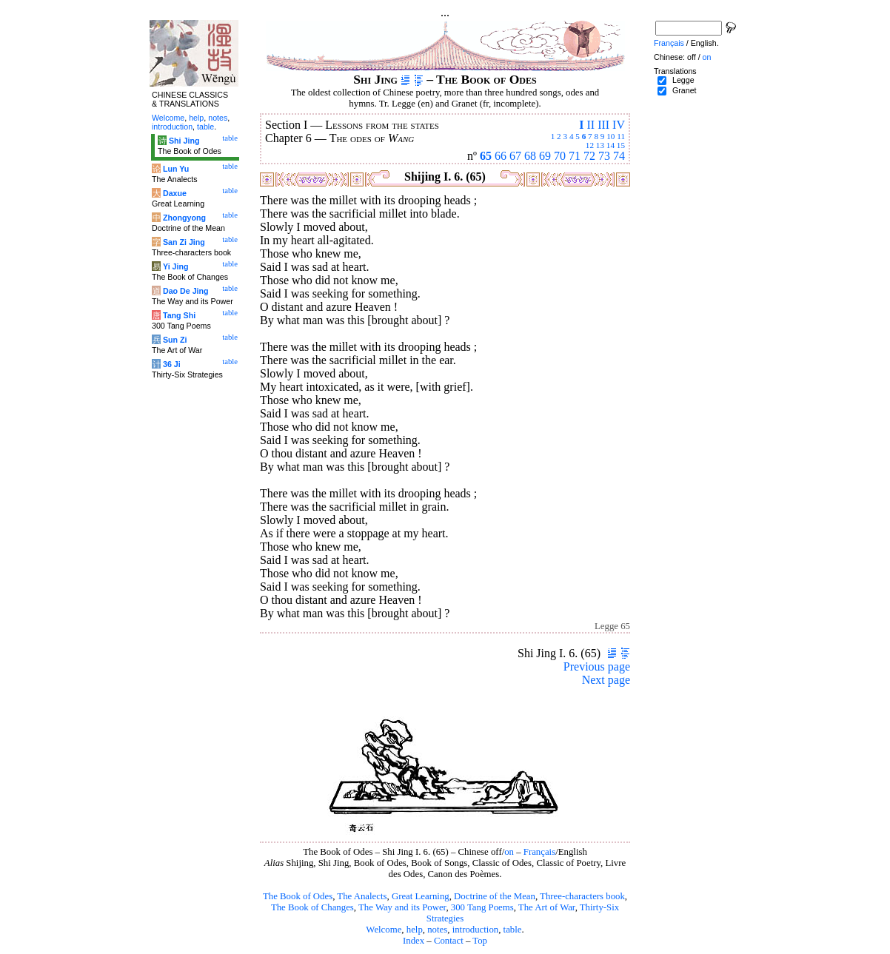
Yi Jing (176, 266)
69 (545, 156)
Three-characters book (582, 896)
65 (486, 156)
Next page (606, 679)
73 (604, 156)
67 (515, 156)
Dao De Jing (186, 290)
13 (600, 145)
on (509, 852)
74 (619, 156)
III (603, 124)
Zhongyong (184, 217)
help (414, 929)
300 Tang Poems (482, 907)
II (590, 124)
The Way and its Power (402, 907)
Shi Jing (184, 140)
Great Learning (420, 896)
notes (437, 929)
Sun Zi (175, 339)
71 (574, 156)
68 (530, 156)
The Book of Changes (312, 907)
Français (539, 852)
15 (621, 145)
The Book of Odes (297, 896)
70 (560, 156)
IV (618, 124)
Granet (684, 90)
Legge (683, 79)
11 (621, 136)
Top (479, 940)
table (512, 929)
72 (589, 156)
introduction (475, 929)
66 (500, 156)
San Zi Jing (184, 242)
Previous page (596, 666)
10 (610, 136)
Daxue (175, 193)
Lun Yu (176, 168)
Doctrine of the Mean (494, 896)
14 (610, 145)
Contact (449, 940)
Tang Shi (179, 315)
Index (413, 940)
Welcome (383, 929)
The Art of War (546, 907)
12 (590, 145)
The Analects (362, 896)
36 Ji (172, 364)
